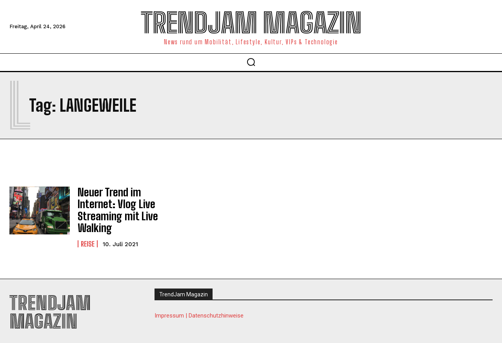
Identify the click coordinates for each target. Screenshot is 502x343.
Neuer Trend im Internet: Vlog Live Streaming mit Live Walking (113, 207)
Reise (88, 237)
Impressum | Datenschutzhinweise (199, 310)
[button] (251, 62)
